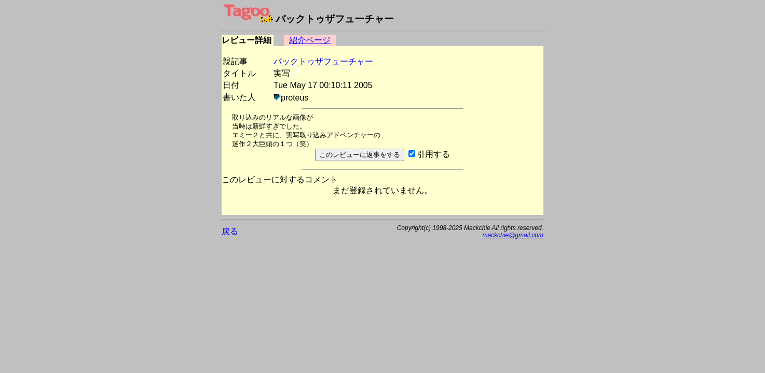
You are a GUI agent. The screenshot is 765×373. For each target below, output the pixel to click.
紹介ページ (310, 40)
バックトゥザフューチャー (323, 61)
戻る (230, 231)
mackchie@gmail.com (512, 235)
